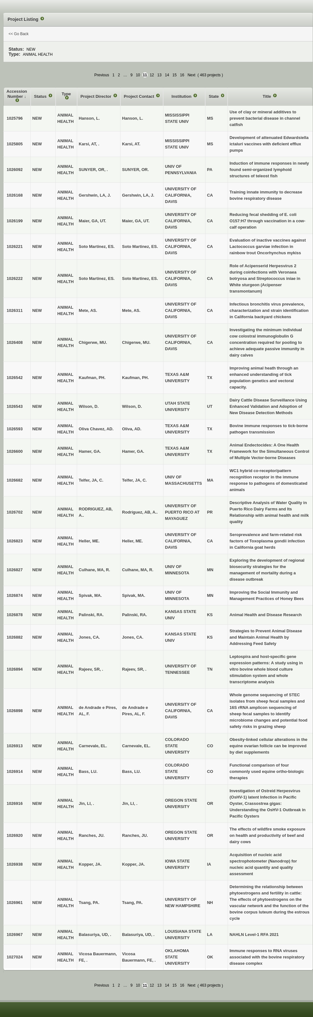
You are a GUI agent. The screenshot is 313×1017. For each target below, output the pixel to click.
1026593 (15, 428)
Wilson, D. (132, 406)
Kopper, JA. (133, 864)
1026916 (15, 803)
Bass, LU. (131, 771)
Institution (182, 96)
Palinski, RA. (134, 614)
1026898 (15, 710)
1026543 (15, 406)
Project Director (97, 96)
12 (152, 75)
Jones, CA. (132, 637)
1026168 (15, 195)
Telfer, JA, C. (134, 480)
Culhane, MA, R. (137, 569)
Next (191, 75)
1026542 (15, 377)
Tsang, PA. (132, 902)
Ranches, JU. (135, 835)
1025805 (15, 144)
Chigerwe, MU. (136, 342)
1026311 (15, 310)
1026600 (15, 451)
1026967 (15, 934)
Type (66, 94)
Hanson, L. (132, 118)
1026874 (15, 595)
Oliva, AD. (131, 428)
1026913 (15, 745)
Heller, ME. (132, 541)
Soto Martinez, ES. (140, 246)
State (214, 96)
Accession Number (17, 94)
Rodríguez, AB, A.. (139, 512)
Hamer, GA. (133, 451)
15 (174, 75)
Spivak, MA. (133, 595)
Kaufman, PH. (135, 377)
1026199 (15, 220)
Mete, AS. (131, 310)
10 (138, 75)
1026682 (15, 480)
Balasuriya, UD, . (138, 934)
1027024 (15, 957)
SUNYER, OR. (135, 169)
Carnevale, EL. (136, 745)
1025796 (15, 118)
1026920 (15, 835)
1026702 (15, 512)
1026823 (15, 541)
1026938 (15, 864)
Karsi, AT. (131, 144)
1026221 (15, 246)
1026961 (15, 902)
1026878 (15, 614)
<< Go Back (18, 34)
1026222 (15, 278)
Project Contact (140, 96)
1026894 (15, 669)
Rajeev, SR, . (134, 669)
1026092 (15, 169)
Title (267, 96)
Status (41, 96)
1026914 (15, 771)
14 (167, 75)
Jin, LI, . (129, 803)
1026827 (15, 569)
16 (182, 75)
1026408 (15, 342)
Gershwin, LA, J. (138, 195)
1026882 (15, 637)
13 (159, 75)
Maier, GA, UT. (136, 220)
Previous (101, 75)
